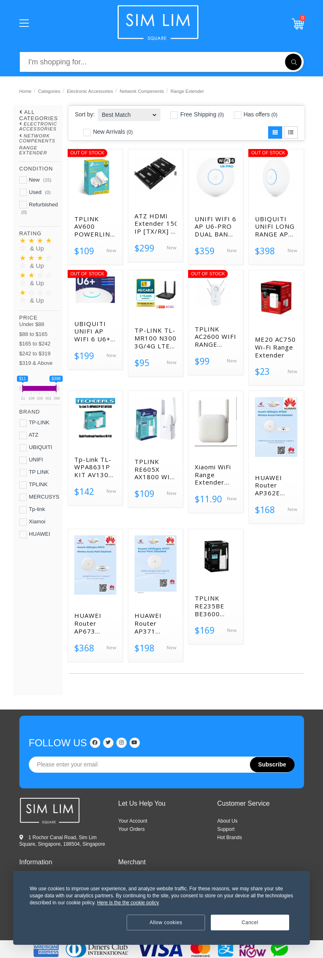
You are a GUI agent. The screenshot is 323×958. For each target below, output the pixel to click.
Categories (49, 91)
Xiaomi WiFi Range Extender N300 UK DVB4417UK (214, 474)
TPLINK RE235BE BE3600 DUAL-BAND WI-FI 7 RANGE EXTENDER (214, 605)
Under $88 (32, 324)
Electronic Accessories (90, 91)
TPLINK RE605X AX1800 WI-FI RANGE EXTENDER (153, 469)
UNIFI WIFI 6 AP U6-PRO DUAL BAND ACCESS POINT (215, 226)
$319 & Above (36, 363)
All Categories (38, 115)
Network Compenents (142, 91)
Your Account (132, 821)
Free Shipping (197, 114)
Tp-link (32, 509)
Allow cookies (166, 922)
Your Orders (131, 829)
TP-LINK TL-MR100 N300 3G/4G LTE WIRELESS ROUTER (155, 338)
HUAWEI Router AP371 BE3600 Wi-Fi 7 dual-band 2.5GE (153, 623)
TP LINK (34, 472)
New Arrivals (108, 132)
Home (25, 91)
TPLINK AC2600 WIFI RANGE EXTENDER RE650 (215, 336)
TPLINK (33, 485)
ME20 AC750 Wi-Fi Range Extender (275, 347)
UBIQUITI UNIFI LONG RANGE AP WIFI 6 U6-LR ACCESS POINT (275, 226)
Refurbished (38, 208)
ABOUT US (227, 821)
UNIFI (31, 460)
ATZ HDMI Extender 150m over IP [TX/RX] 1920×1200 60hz (155, 223)
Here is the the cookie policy (128, 903)
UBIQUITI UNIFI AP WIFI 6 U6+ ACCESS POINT (92, 331)
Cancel (250, 922)
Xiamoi (32, 522)
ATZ (28, 435)
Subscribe (272, 764)
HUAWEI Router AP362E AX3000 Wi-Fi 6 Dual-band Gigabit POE (275, 485)
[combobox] (129, 112)
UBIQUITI (35, 448)
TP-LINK (34, 423)
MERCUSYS (39, 497)
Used (35, 192)
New (35, 180)
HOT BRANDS (229, 837)
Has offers (256, 114)
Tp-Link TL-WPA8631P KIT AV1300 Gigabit (93, 467)
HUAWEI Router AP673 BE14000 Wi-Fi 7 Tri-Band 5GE (95, 623)
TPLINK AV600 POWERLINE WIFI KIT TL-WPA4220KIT (95, 226)
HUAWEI (34, 534)
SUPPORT (226, 829)
